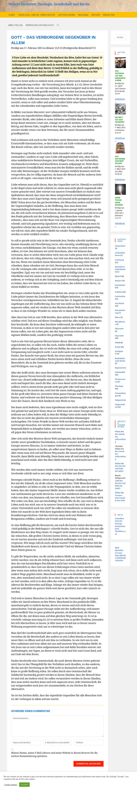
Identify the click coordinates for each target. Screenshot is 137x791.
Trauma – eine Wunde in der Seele (120, 498)
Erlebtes (118, 292)
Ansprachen (120, 246)
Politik (117, 342)
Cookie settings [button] (10, 785)
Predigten (119, 351)
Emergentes (120, 285)
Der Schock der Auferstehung (120, 438)
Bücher (118, 280)
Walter (118, 431)
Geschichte (119, 303)
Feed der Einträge (118, 522)
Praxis (117, 347)
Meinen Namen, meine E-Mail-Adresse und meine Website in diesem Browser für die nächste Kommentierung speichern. (54, 754)
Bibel (117, 276)
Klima (117, 317)
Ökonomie (119, 328)
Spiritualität (120, 372)
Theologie (119, 386)
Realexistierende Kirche (120, 359)
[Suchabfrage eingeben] (120, 37)
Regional (118, 367)
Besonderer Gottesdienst (120, 267)
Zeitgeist (118, 400)
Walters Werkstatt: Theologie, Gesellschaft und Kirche (49, 4)
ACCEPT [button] (24, 785)
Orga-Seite (119, 335)
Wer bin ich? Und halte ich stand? (120, 468)
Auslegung (119, 259)
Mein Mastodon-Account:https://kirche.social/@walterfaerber (120, 554)
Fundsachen (120, 296)
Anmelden (119, 518)
